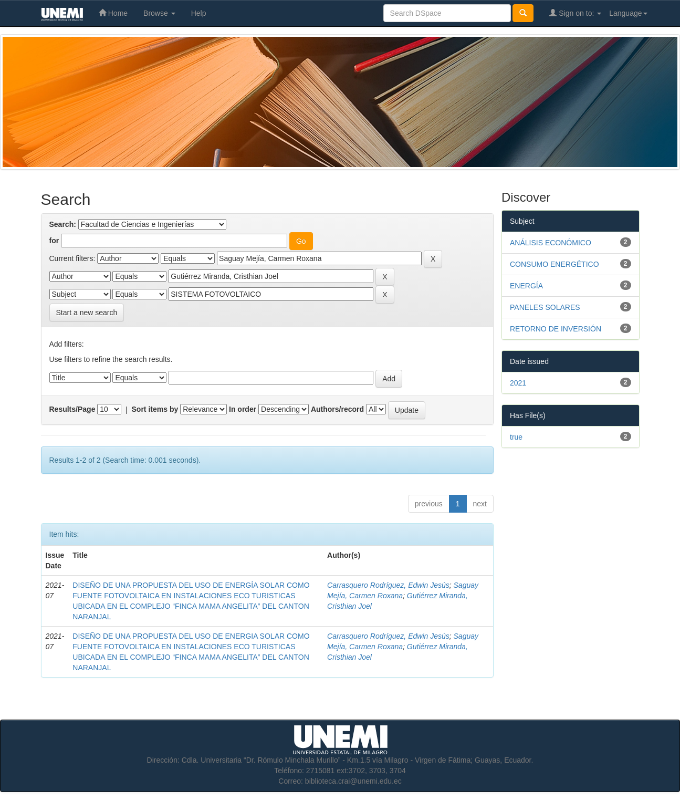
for (54, 240)
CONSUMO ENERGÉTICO (554, 264)
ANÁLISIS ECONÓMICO (550, 242)
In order (242, 409)
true (516, 437)
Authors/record (337, 409)
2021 (518, 383)
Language (628, 13)
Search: (62, 224)
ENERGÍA (526, 286)
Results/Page (72, 409)
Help (198, 13)
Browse (159, 13)
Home (113, 12)
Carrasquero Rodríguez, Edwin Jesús (388, 585)
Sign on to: (575, 12)
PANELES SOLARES (545, 307)
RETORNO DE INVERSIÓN (555, 329)
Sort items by (155, 409)
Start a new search (87, 312)
